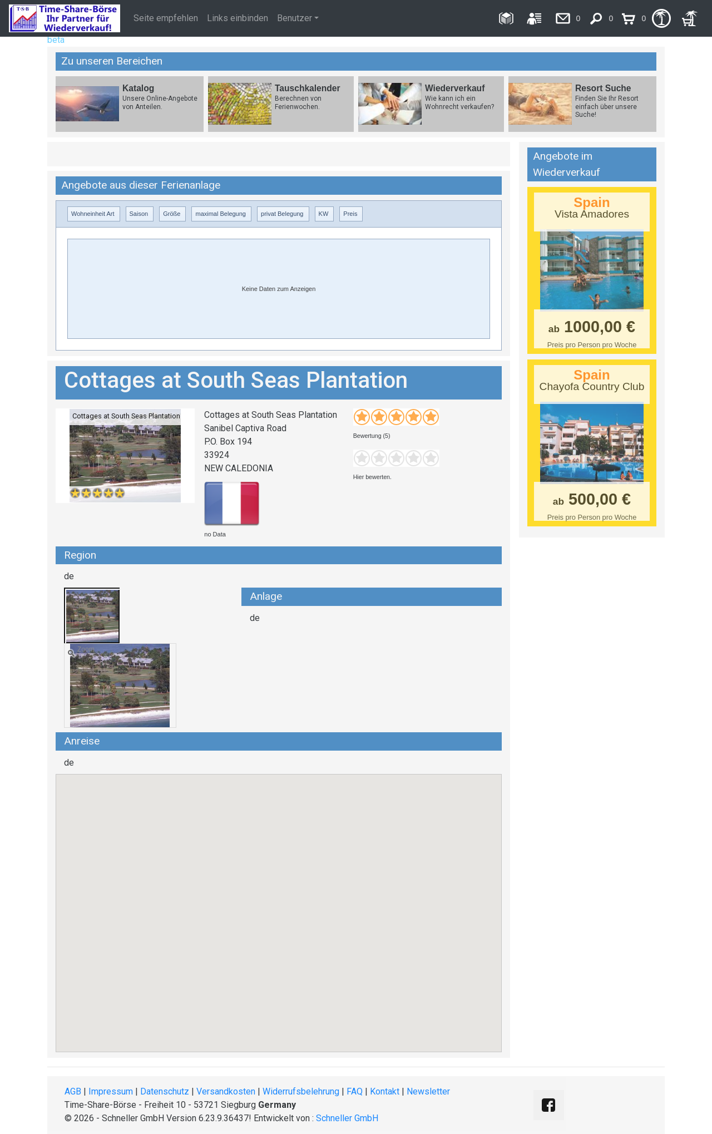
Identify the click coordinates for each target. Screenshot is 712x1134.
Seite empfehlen (166, 18)
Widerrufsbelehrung (301, 1091)
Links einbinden (237, 18)
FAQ (355, 1091)
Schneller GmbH (347, 1118)
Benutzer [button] (294, 18)
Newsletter (428, 1091)
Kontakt (384, 1091)
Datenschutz (164, 1091)
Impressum (110, 1091)
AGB (73, 1091)
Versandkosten (225, 1091)
